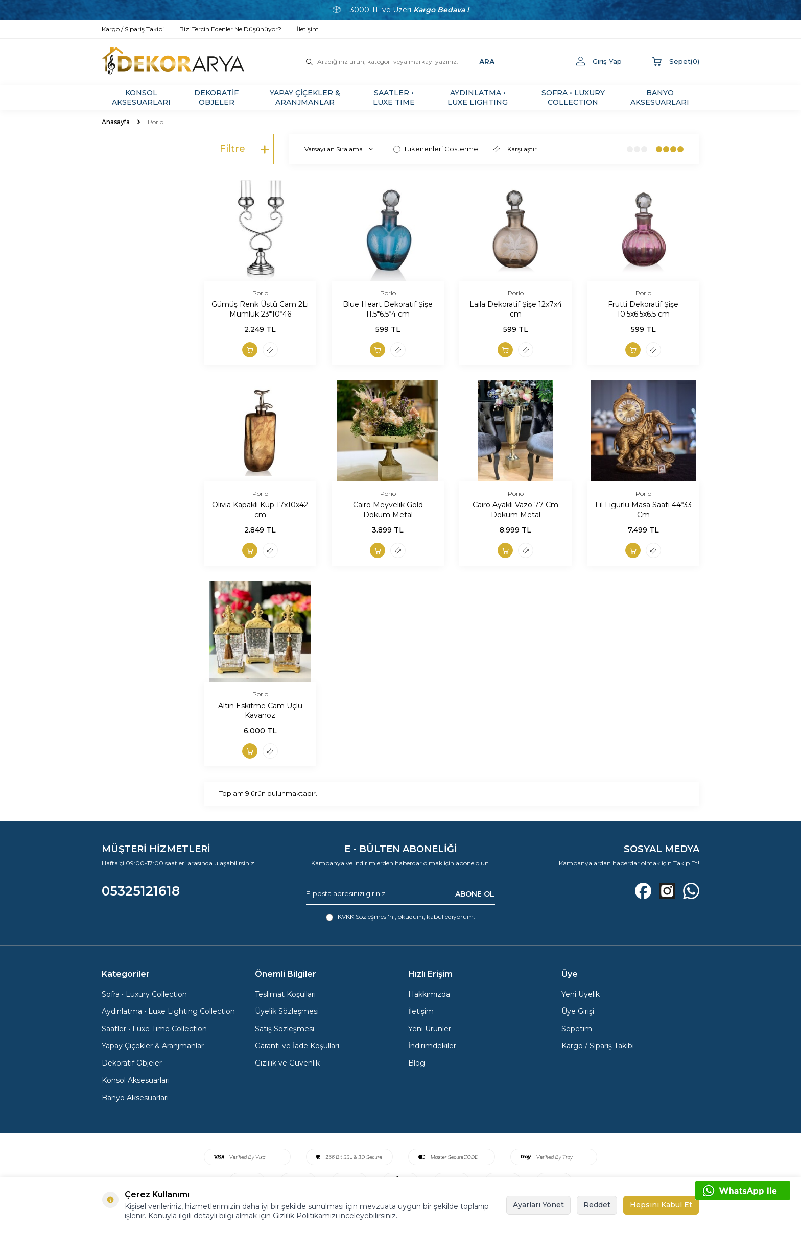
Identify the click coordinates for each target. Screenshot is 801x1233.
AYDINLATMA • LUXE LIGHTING (477, 98)
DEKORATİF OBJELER (216, 98)
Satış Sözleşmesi (284, 1028)
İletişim (421, 1011)
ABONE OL (474, 893)
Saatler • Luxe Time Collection (154, 1028)
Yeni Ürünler (429, 1028)
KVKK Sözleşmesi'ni (366, 917)
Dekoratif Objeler (132, 1063)
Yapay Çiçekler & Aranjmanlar (153, 1045)
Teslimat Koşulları (285, 994)
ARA (486, 61)
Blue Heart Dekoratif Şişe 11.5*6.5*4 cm (388, 309)
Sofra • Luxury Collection (144, 994)
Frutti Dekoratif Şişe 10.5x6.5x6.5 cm (643, 309)
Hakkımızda (429, 994)
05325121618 (141, 891)
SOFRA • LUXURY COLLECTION (573, 98)
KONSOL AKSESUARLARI (141, 98)
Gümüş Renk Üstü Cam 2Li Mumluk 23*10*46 (260, 309)
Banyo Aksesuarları (135, 1097)
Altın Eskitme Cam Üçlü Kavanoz (260, 710)
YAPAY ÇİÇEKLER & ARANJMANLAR (305, 98)
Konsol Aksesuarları (136, 1080)
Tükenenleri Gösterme (435, 148)
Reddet (596, 1205)
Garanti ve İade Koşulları (297, 1045)
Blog (416, 1063)
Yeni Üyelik (580, 994)
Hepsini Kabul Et (661, 1205)
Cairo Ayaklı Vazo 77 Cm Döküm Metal (515, 509)
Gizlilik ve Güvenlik (287, 1063)
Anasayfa (116, 122)
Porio (260, 293)
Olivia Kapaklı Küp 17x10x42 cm (260, 509)
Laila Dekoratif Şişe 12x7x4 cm (515, 309)
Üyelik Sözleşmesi (287, 1011)
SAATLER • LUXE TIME (394, 98)
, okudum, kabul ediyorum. (400, 917)
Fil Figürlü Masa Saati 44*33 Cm (643, 509)
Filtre (244, 149)
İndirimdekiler (432, 1045)
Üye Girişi (577, 1011)
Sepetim (576, 1028)
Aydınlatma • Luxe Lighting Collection (168, 1011)
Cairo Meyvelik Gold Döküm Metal (388, 509)
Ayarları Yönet (538, 1205)
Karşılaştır (515, 149)
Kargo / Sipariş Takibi (597, 1045)
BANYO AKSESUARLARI (659, 98)
